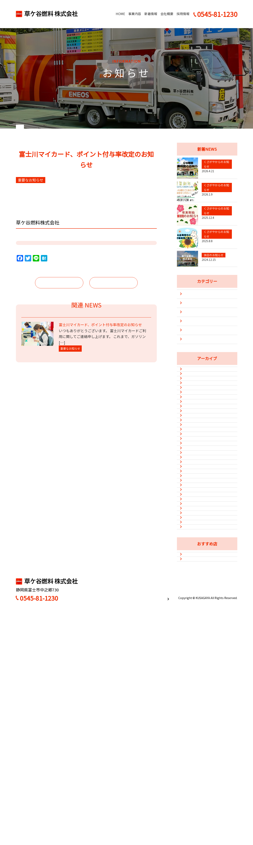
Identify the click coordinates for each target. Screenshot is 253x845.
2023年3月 (193, 523)
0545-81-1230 (39, 832)
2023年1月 (193, 543)
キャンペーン (192, 327)
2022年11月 (193, 563)
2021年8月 (193, 672)
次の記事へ (113, 341)
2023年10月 (193, 494)
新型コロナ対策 (194, 354)
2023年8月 (193, 504)
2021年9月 (193, 662)
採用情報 (183, 13)
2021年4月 (193, 702)
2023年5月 (193, 514)
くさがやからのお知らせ (200, 336)
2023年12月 (193, 484)
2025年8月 (193, 434)
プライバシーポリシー (154, 831)
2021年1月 (193, 731)
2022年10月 (193, 573)
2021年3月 (193, 712)
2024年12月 (193, 444)
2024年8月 (193, 454)
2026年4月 (193, 405)
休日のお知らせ (194, 345)
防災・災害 (191, 372)
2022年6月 (193, 603)
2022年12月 (193, 553)
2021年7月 (193, 682)
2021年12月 (193, 632)
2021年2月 (193, 722)
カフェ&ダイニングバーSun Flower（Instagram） (205, 777)
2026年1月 (193, 415)
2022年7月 (193, 593)
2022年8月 (193, 583)
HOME (120, 13)
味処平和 (191, 789)
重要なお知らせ (194, 363)
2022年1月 (193, 623)
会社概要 (166, 13)
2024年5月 (193, 464)
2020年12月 (193, 741)
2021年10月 (193, 652)
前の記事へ (59, 341)
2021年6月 (193, 692)
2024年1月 (193, 474)
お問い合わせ (224, 815)
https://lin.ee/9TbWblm (38, 298)
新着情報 (150, 13)
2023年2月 (193, 534)
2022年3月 (193, 613)
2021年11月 (193, 642)
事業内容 (134, 13)
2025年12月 (193, 425)
